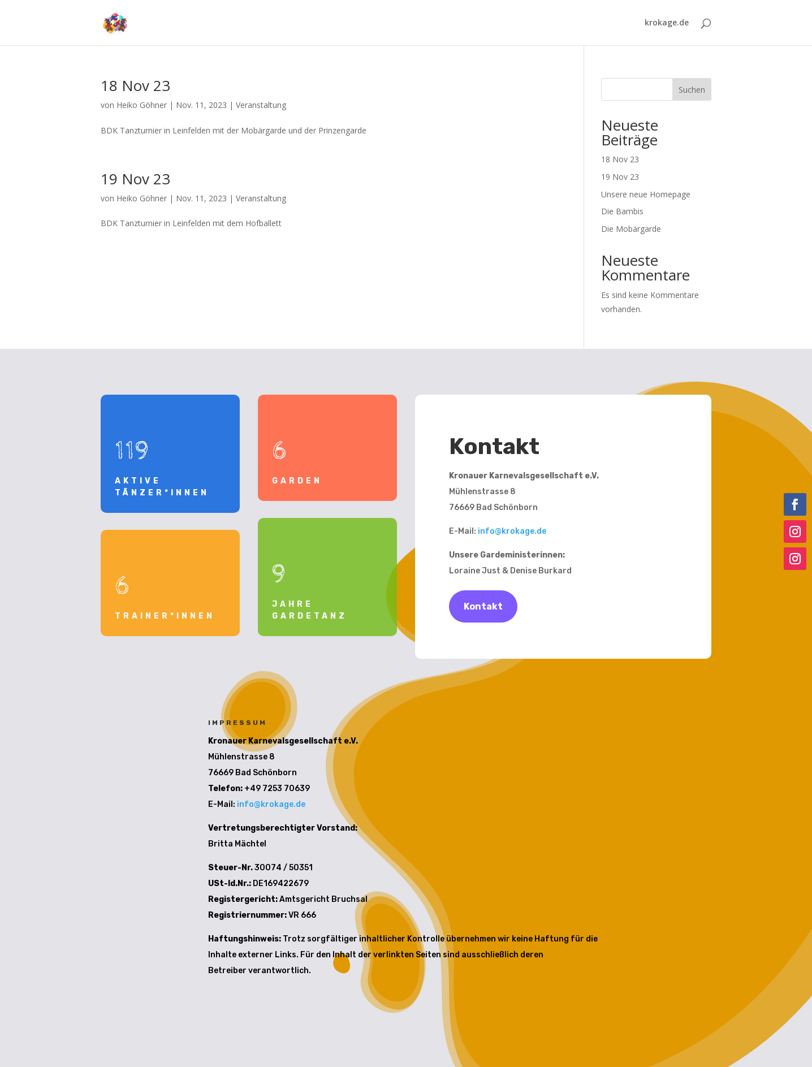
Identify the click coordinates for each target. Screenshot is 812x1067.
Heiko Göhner (141, 105)
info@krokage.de (512, 531)
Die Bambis (622, 211)
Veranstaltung (261, 105)
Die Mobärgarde (631, 228)
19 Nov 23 (135, 179)
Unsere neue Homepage (645, 194)
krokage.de (667, 23)
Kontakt (483, 606)
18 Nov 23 (135, 85)
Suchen (692, 89)
